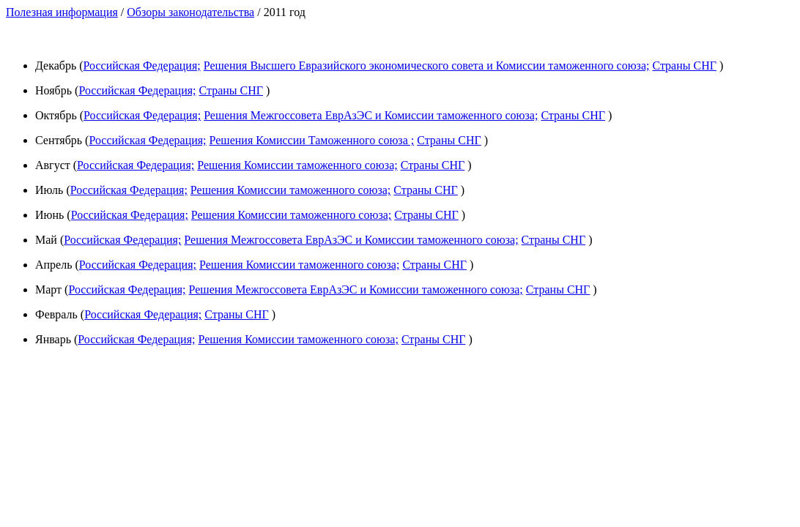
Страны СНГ (684, 65)
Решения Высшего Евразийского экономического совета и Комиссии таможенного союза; (427, 65)
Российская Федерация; (142, 65)
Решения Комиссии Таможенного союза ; (312, 140)
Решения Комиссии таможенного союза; (297, 165)
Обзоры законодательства (190, 12)
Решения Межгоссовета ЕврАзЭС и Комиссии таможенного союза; (371, 115)
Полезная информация (62, 12)
